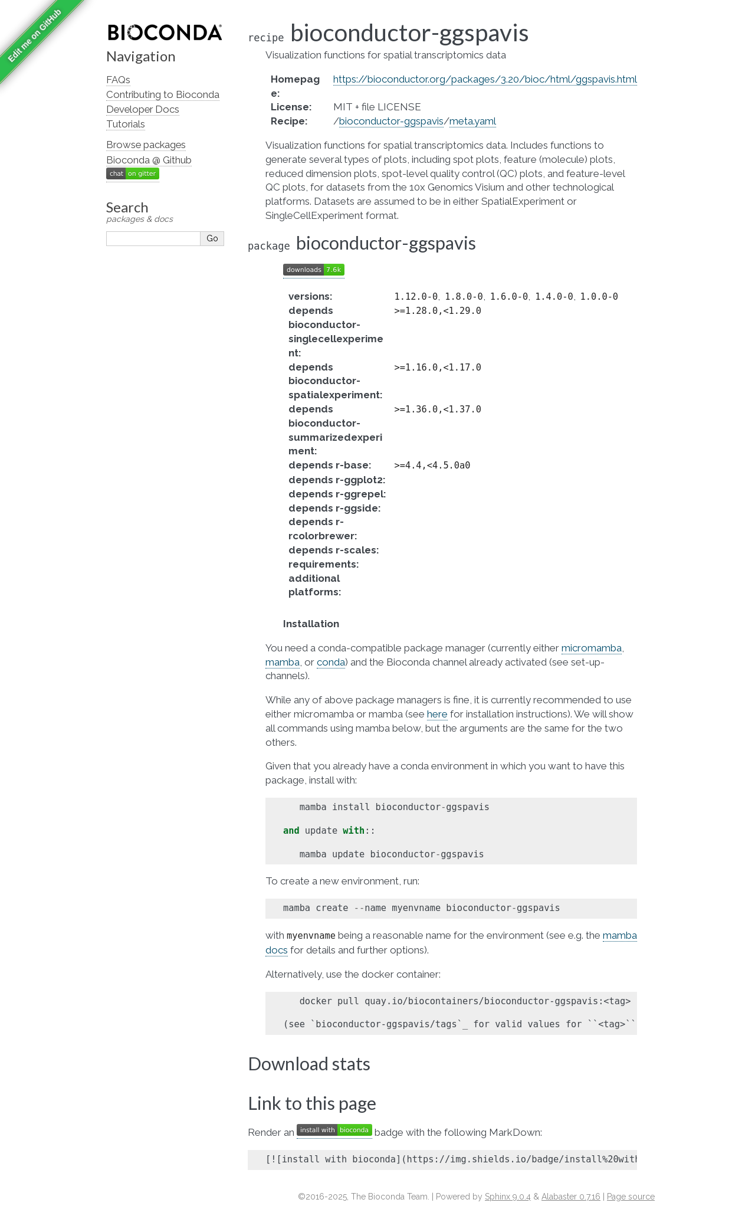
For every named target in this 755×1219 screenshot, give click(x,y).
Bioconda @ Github (149, 160)
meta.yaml (472, 121)
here (437, 714)
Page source (631, 1196)
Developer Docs (142, 109)
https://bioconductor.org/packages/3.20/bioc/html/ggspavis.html (485, 79)
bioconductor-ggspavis (391, 121)
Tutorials (125, 124)
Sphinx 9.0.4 (508, 1196)
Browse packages (146, 144)
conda (331, 662)
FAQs (118, 80)
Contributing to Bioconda (162, 94)
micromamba (592, 648)
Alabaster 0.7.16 (570, 1196)
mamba (282, 662)
